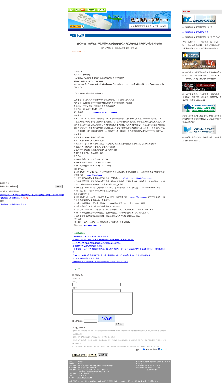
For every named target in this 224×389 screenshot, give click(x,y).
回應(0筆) (79, 275)
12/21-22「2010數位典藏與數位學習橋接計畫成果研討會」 (96, 243)
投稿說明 (11, 206)
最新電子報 (5, 197)
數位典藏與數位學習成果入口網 (195, 32)
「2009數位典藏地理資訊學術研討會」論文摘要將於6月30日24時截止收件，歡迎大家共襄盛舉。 (112, 255)
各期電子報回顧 (38, 197)
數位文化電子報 (19, 200)
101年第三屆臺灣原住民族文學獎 (86, 258)
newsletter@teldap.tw (84, 382)
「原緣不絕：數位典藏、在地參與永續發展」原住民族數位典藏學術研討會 (103, 240)
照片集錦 (28, 197)
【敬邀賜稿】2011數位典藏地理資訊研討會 (90, 236)
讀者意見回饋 (20, 206)
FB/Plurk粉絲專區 (17, 197)
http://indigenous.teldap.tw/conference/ (101, 112)
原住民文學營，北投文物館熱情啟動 (87, 246)
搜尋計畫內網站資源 (8, 189)
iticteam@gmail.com (94, 175)
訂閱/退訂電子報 (51, 197)
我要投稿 (4, 206)
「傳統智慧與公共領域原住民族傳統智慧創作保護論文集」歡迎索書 (100, 262)
